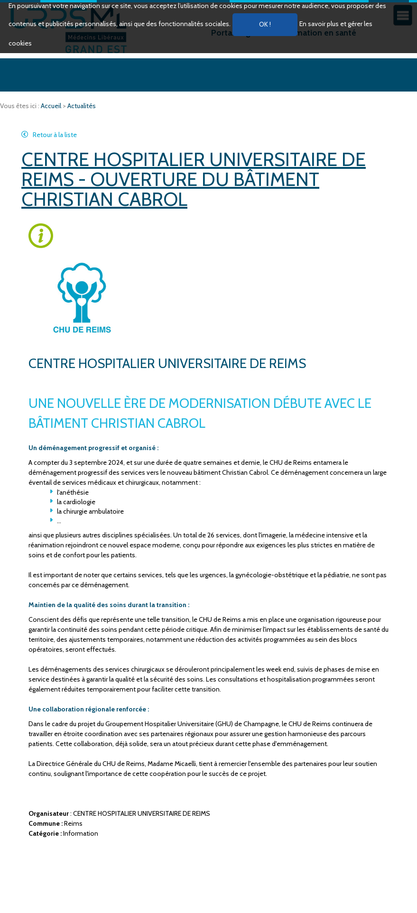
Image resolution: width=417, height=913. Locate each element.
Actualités (81, 105)
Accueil (52, 105)
